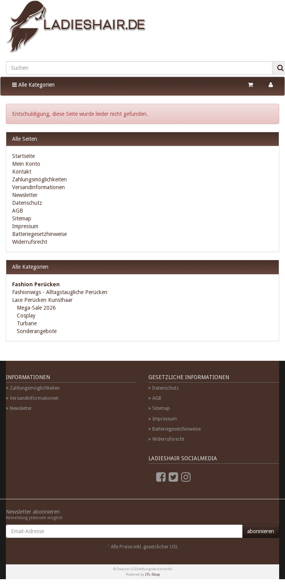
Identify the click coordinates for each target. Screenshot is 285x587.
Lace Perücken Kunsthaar (42, 300)
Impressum (25, 226)
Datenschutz (27, 203)
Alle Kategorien (33, 85)
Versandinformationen (38, 187)
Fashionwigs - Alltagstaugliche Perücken (59, 292)
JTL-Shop (152, 574)
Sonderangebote (36, 331)
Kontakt (21, 171)
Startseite (23, 156)
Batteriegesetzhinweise (39, 234)
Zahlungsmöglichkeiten (39, 179)
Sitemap (21, 218)
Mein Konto (26, 164)
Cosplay (25, 315)
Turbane (26, 323)
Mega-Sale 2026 (35, 308)
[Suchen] (139, 67)
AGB (17, 210)
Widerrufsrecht (29, 242)
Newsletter (24, 195)
